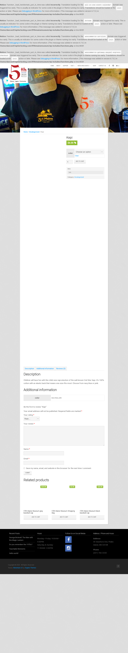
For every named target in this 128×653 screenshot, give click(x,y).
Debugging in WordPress (32, 11)
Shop (94, 65)
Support (65, 65)
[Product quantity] (69, 162)
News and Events (83, 65)
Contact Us (102, 65)
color (70, 153)
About (58, 65)
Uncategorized (34, 132)
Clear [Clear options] (77, 156)
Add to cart (80, 161)
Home (52, 65)
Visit (72, 65)
